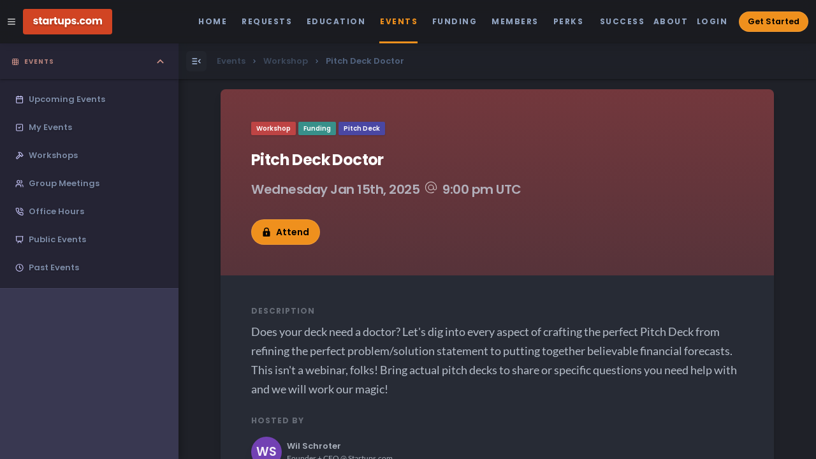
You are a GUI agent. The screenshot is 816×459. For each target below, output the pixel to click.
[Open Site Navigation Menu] (11, 21)
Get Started (773, 21)
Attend (285, 232)
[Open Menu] (196, 61)
